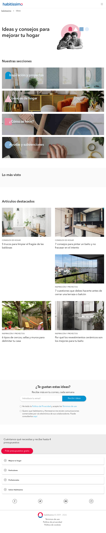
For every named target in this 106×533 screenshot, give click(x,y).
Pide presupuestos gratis (17, 451)
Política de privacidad (52, 522)
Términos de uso (69, 406)
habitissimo (6, 11)
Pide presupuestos (53, 529)
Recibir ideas (74, 398)
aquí (35, 417)
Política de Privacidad (41, 406)
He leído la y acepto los (48, 406)
